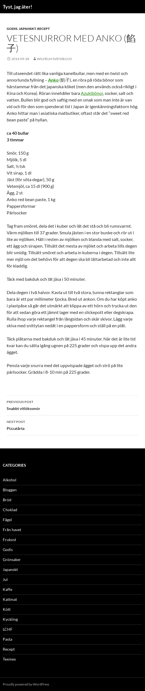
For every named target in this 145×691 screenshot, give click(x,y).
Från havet (12, 529)
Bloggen (10, 489)
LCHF (7, 629)
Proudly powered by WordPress (26, 684)
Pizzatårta (72, 425)
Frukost (9, 539)
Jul (5, 579)
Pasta (7, 639)
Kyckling (10, 619)
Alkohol (9, 479)
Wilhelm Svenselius (54, 59)
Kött (7, 609)
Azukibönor (92, 93)
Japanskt (27, 29)
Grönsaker (12, 559)
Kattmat (10, 599)
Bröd (7, 499)
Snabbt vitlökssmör (72, 405)
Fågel (7, 519)
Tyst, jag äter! (17, 7)
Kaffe (7, 589)
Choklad (10, 509)
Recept (43, 29)
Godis (12, 29)
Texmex (9, 659)
